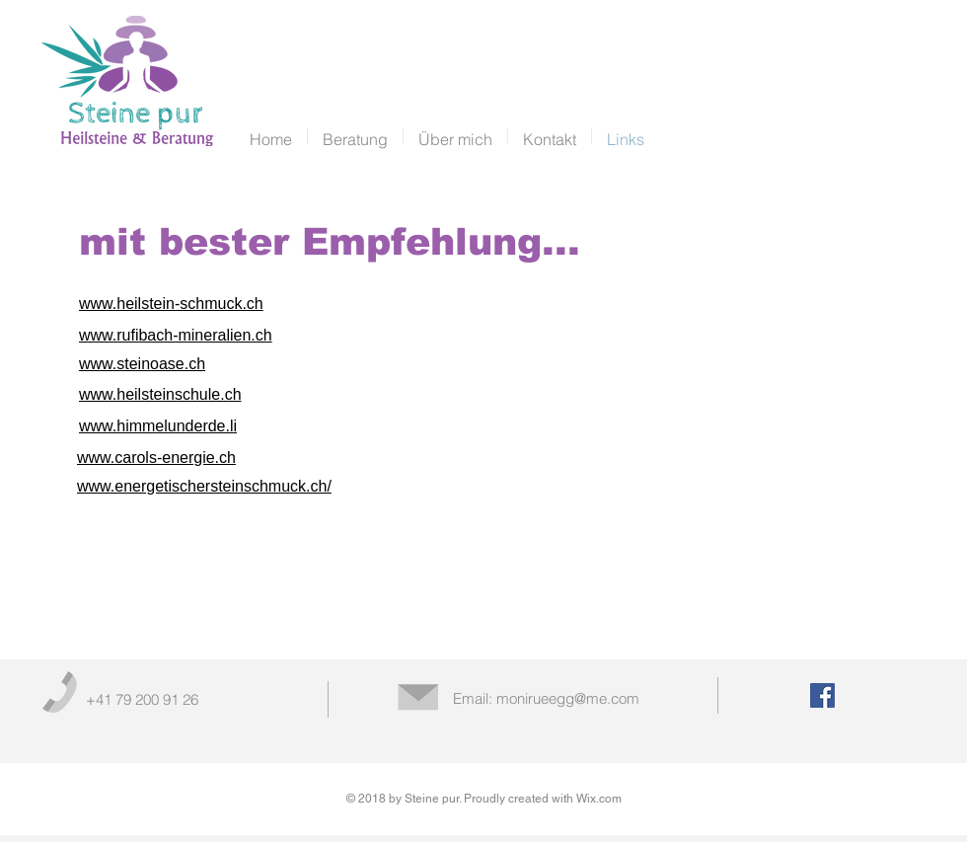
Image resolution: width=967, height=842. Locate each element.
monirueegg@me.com (567, 698)
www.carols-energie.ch (156, 457)
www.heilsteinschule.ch (160, 394)
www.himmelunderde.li (158, 426)
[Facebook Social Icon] (822, 695)
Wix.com (599, 798)
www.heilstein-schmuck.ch (171, 303)
